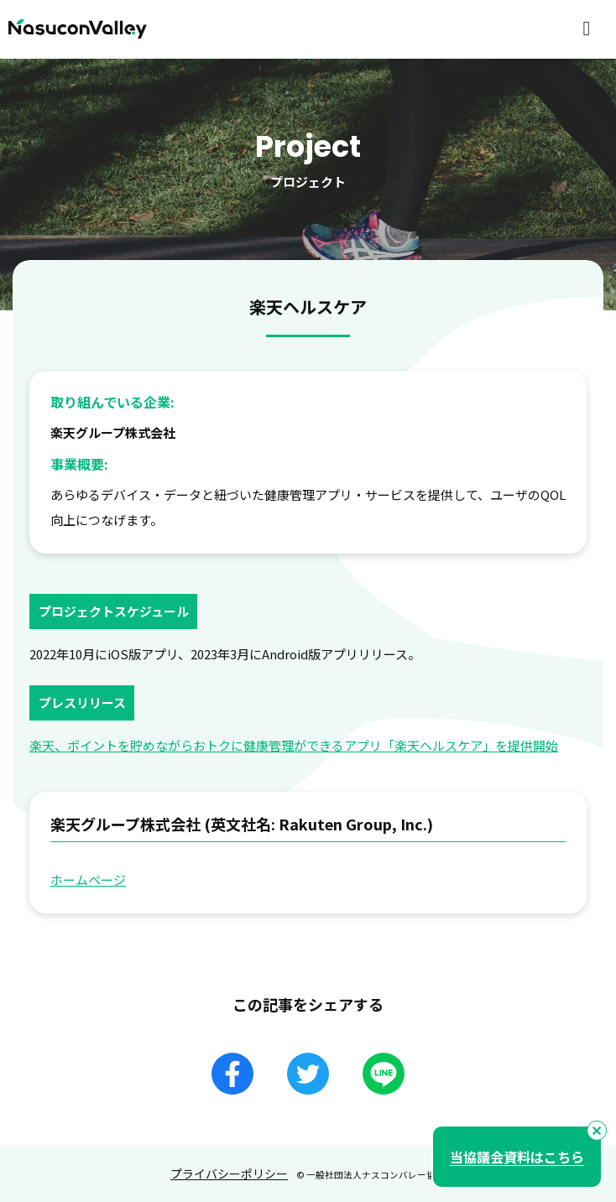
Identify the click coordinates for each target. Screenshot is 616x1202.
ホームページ (88, 879)
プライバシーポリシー (229, 1173)
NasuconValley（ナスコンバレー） (77, 29)
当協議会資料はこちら (517, 1157)
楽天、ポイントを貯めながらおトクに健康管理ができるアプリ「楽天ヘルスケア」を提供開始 (293, 745)
